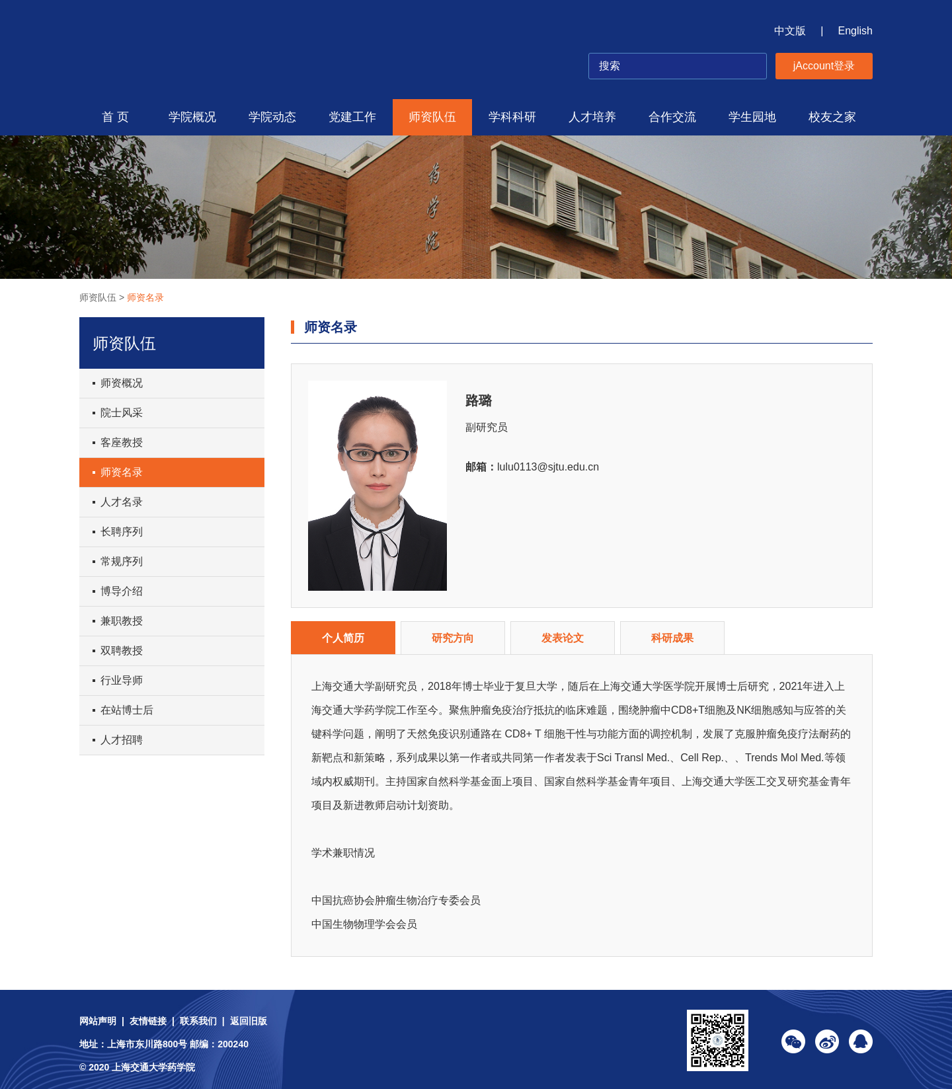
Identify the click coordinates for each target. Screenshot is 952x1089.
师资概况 (121, 383)
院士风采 (121, 412)
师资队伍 (432, 117)
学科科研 (512, 117)
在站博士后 (126, 710)
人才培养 (592, 117)
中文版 (790, 30)
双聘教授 (121, 650)
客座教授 (121, 442)
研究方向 (453, 638)
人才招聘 (121, 739)
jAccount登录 (824, 65)
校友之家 (832, 117)
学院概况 (192, 117)
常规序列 (121, 561)
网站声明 (97, 1021)
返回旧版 (248, 1021)
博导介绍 (121, 591)
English (855, 30)
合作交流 (672, 117)
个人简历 (343, 638)
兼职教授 (121, 620)
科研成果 (672, 638)
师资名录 (145, 297)
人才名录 (121, 501)
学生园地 (752, 117)
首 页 (115, 117)
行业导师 (121, 680)
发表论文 (562, 638)
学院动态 (272, 117)
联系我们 (198, 1021)
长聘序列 (121, 531)
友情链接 (148, 1021)
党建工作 (352, 117)
